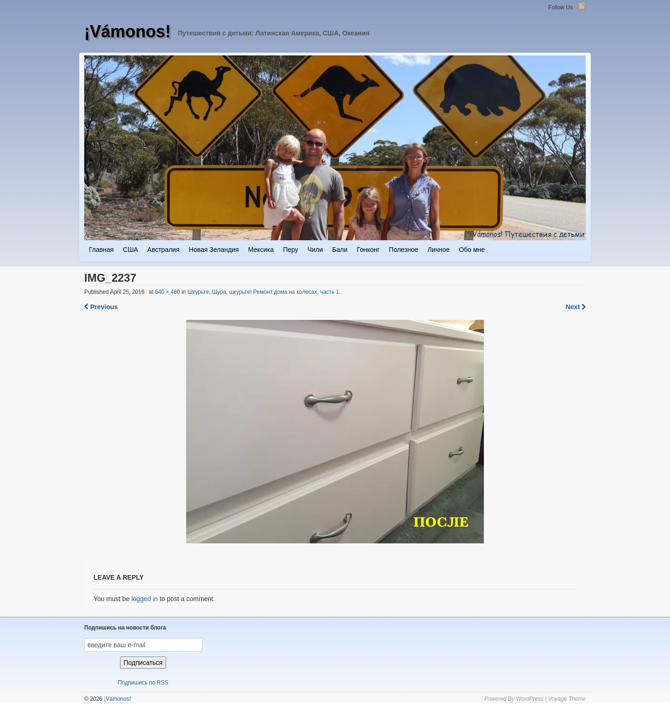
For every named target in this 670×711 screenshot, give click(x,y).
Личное (439, 249)
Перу (290, 249)
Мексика (261, 249)
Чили (315, 249)
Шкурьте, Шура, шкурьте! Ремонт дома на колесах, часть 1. (264, 292)
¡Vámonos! (127, 31)
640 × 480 (167, 292)
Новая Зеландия (214, 249)
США (130, 249)
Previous (101, 307)
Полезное (403, 249)
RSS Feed (581, 6)
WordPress (529, 699)
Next (576, 307)
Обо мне (472, 249)
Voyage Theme (567, 699)
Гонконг (368, 249)
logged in (144, 599)
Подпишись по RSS (143, 682)
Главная (101, 249)
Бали (340, 249)
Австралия (163, 249)
